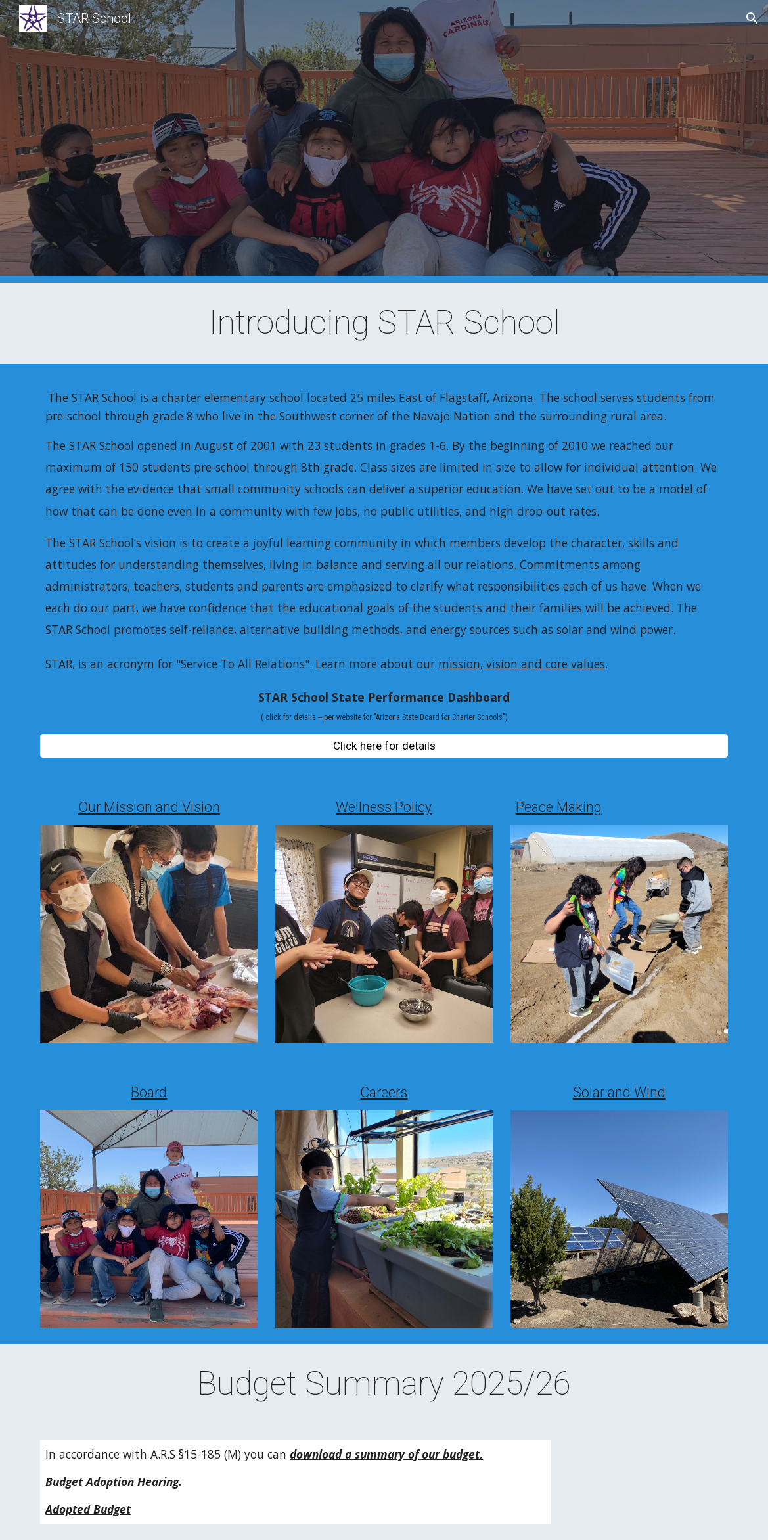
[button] (752, 18)
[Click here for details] (384, 746)
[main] (383, 323)
